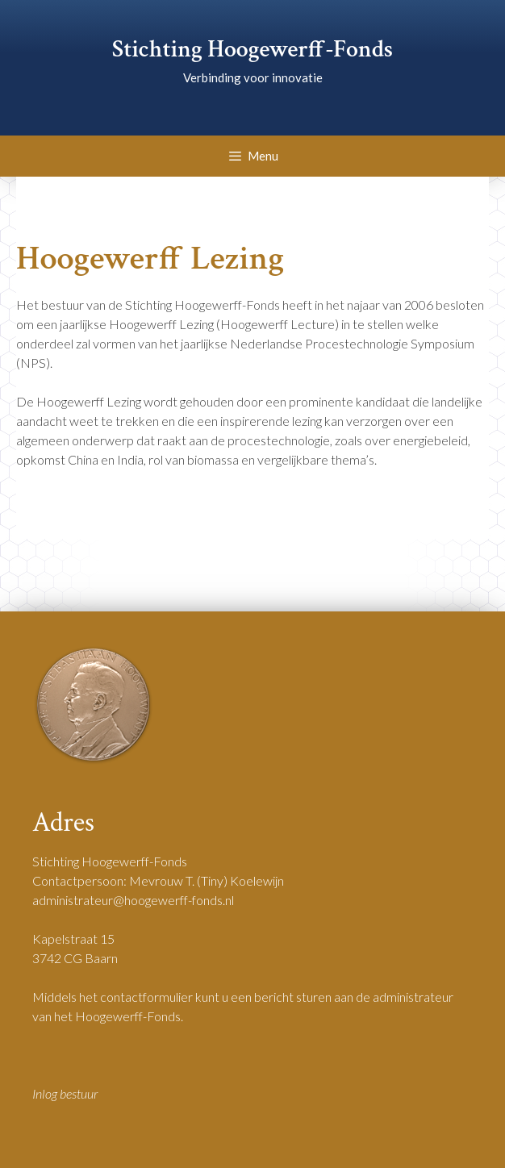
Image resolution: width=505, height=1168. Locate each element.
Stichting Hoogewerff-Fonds (252, 49)
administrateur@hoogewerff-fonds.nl (133, 899)
